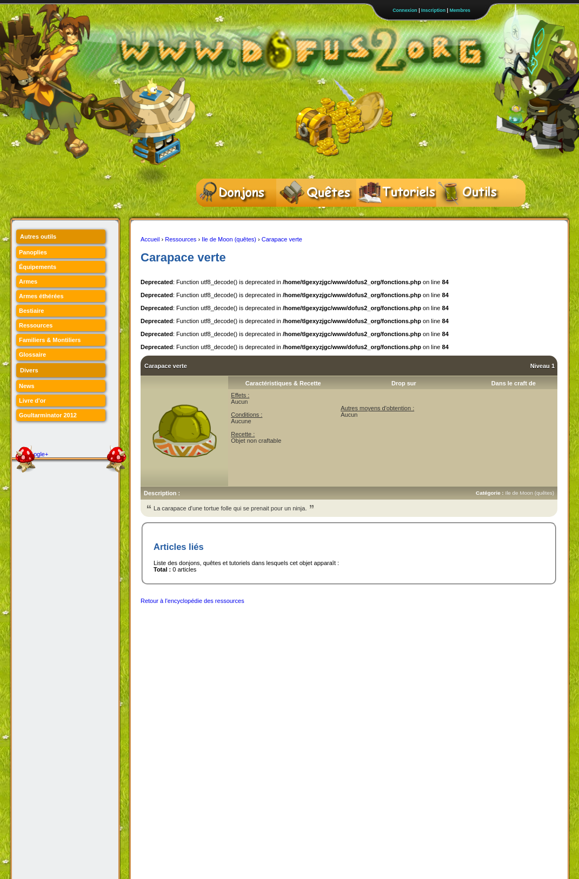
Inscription (433, 10)
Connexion (404, 10)
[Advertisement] (337, 635)
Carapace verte (282, 239)
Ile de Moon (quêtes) (229, 239)
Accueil (150, 239)
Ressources (180, 239)
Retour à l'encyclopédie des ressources (192, 601)
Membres (459, 10)
